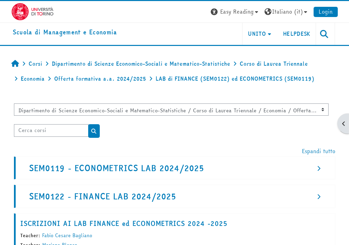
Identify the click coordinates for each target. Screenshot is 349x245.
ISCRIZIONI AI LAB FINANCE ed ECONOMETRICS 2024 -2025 (123, 223)
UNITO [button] (257, 34)
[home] (65, 32)
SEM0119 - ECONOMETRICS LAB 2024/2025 (116, 168)
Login (326, 11)
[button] (235, 11)
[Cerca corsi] (51, 130)
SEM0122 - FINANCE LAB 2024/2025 (102, 196)
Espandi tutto (318, 151)
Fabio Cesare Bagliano (67, 235)
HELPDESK (297, 34)
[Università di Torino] (32, 11)
